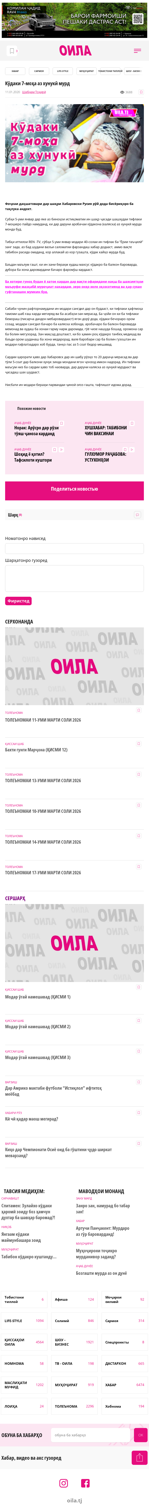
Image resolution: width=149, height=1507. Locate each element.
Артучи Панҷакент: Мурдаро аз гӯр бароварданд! (103, 1231)
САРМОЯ (39, 71)
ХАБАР (15, 71)
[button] (137, 51)
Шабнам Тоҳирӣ (34, 92)
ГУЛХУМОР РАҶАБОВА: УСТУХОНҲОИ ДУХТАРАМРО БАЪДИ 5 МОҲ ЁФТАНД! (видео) (106, 457)
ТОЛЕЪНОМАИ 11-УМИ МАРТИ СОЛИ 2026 (43, 720)
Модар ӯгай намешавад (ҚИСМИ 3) (37, 1057)
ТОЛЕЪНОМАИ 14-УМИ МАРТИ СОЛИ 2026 (43, 842)
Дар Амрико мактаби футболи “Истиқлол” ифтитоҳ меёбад (53, 1091)
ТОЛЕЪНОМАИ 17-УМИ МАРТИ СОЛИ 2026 (43, 873)
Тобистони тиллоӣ (110, 71)
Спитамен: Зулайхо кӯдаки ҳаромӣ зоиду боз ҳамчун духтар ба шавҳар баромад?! (28, 1212)
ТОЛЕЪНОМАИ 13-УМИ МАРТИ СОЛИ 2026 (43, 781)
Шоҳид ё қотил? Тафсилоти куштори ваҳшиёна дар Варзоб (34, 457)
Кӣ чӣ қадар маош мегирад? (31, 1119)
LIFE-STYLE (62, 71)
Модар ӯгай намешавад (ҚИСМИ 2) (37, 1027)
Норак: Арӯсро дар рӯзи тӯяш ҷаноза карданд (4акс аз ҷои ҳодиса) (36, 431)
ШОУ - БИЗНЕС (134, 71)
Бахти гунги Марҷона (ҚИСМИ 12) (36, 750)
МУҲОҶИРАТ (86, 71)
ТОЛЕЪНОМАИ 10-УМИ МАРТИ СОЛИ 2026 (43, 811)
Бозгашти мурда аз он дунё (101, 1273)
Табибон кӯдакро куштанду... (28, 1257)
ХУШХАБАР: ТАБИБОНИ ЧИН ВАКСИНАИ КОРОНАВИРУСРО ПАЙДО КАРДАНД (108, 431)
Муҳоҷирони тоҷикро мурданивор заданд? (96, 1254)
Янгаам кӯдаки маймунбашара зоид (21, 1237)
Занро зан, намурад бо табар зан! (103, 1209)
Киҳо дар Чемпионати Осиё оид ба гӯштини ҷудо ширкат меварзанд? (58, 1153)
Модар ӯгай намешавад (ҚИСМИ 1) (37, 997)
